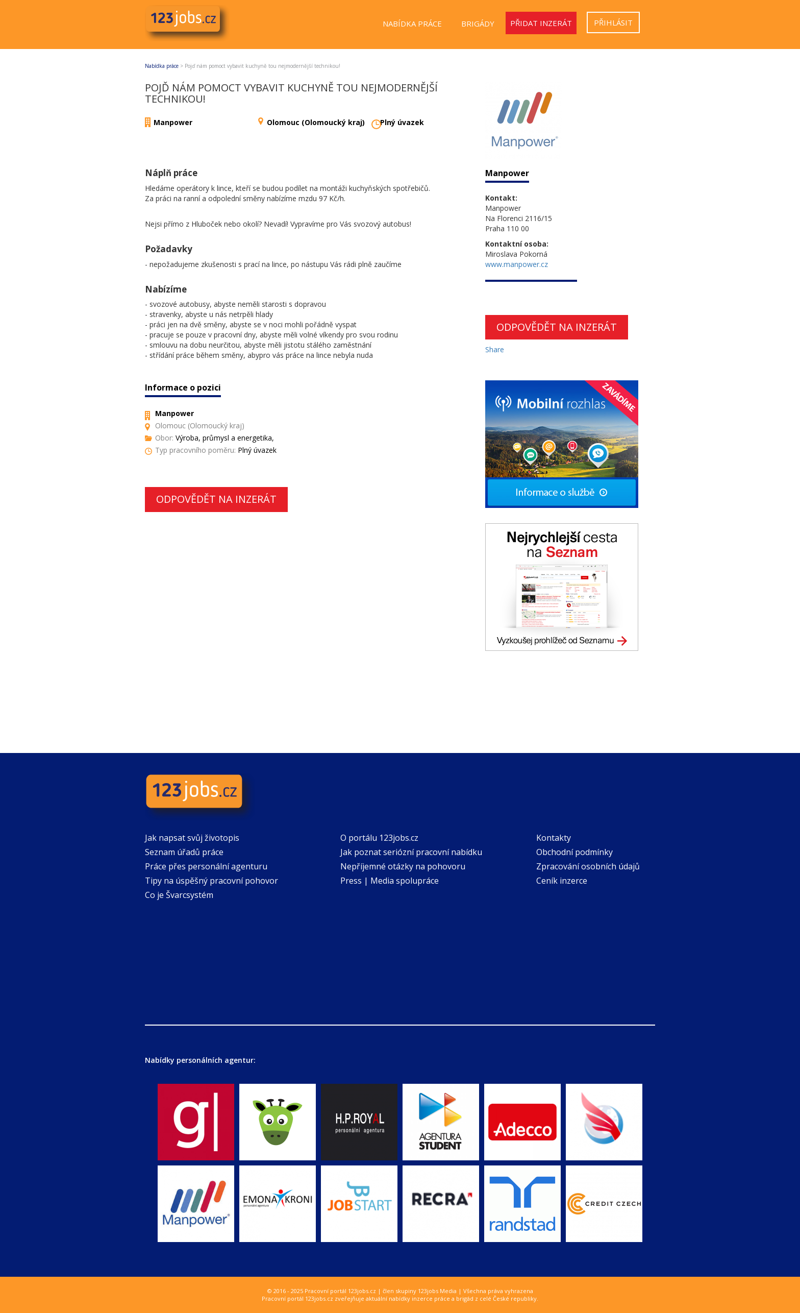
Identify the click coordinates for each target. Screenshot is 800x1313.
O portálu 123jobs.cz (379, 837)
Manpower (173, 122)
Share (494, 349)
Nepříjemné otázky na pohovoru (402, 866)
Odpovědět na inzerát (216, 499)
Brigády (477, 23)
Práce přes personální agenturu (206, 866)
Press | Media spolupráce (389, 880)
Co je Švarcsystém (179, 895)
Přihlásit (613, 22)
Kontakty (553, 837)
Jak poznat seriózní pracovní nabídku (411, 852)
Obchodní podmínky (574, 852)
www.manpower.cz (516, 264)
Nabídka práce (412, 23)
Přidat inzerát (541, 23)
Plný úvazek (402, 122)
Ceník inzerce (561, 880)
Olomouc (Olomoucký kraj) (316, 122)
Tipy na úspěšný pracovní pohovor (211, 880)
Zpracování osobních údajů (588, 866)
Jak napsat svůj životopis (192, 837)
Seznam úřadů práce (184, 852)
